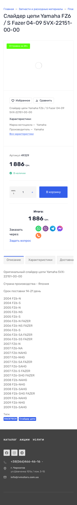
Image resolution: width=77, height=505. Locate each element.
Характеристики (40, 260)
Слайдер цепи (27, 418)
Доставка (67, 260)
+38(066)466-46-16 (25, 461)
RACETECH (10, 418)
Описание (14, 260)
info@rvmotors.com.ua (25, 477)
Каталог (10, 439)
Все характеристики (21, 133)
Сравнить (43, 100)
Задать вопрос (20, 240)
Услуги (38, 439)
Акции (25, 439)
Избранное (20, 100)
